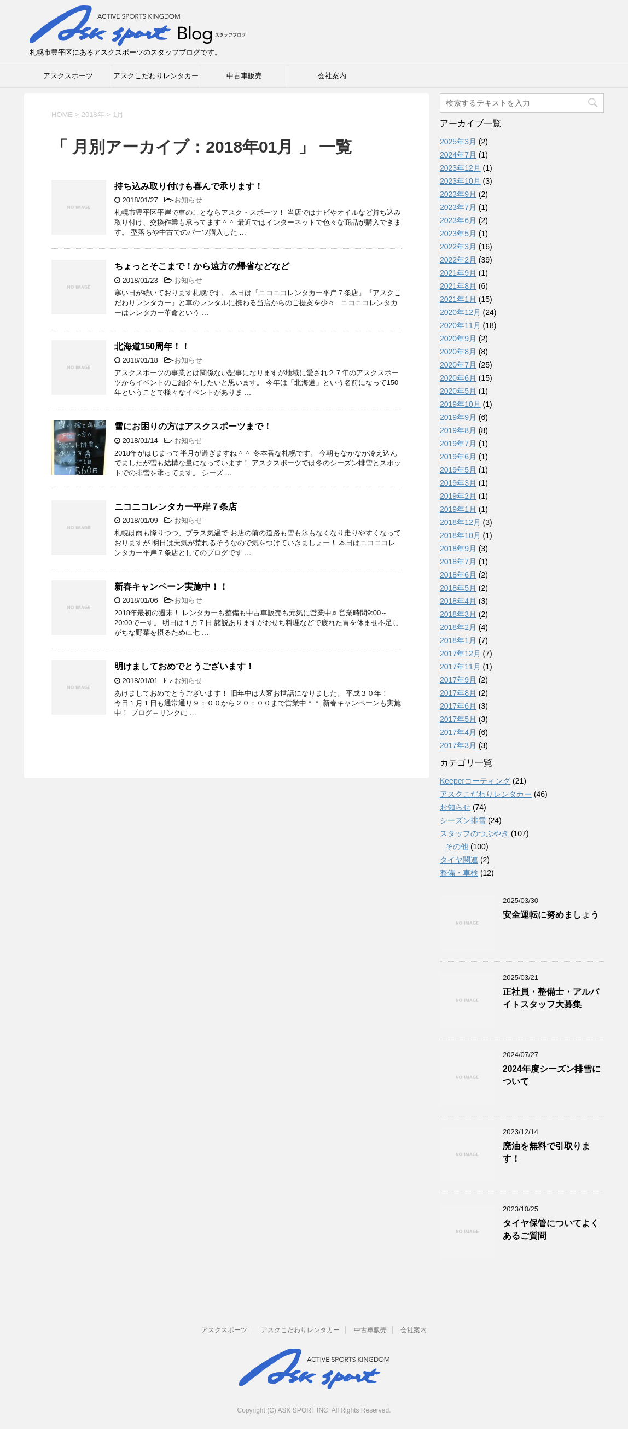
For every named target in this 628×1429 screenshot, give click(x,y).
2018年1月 (458, 640)
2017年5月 (458, 719)
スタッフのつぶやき (474, 833)
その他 (456, 846)
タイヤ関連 (459, 859)
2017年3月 (458, 745)
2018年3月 (458, 614)
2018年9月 (458, 548)
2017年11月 (460, 666)
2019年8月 (458, 430)
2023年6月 (458, 220)
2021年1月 (458, 299)
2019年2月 (458, 496)
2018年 (93, 114)
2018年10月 (460, 535)
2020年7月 (458, 364)
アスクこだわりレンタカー (156, 76)
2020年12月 (460, 312)
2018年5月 (458, 588)
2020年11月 (460, 325)
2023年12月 (460, 168)
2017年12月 (460, 653)
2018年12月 (460, 522)
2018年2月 (458, 627)
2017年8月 (458, 693)
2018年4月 (458, 601)
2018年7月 (458, 561)
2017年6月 (458, 706)
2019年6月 (458, 456)
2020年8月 (458, 351)
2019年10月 (460, 404)
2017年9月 (458, 679)
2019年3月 (458, 483)
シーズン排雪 (463, 820)
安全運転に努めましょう (551, 914)
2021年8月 (458, 286)
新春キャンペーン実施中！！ (171, 586)
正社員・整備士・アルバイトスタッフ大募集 (551, 998)
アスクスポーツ (68, 76)
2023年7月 (458, 207)
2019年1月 (458, 509)
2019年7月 (458, 443)
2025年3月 (458, 141)
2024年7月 (458, 154)
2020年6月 (458, 378)
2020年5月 (458, 391)
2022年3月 (458, 246)
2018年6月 (458, 574)
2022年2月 (458, 259)
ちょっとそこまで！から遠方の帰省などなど (201, 266)
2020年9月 (458, 338)
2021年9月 (458, 273)
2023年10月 (460, 181)
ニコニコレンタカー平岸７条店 (175, 506)
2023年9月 (458, 194)
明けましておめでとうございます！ (184, 666)
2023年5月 (458, 233)
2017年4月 (458, 732)
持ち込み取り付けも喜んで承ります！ (188, 186)
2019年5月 (458, 469)
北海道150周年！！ (152, 346)
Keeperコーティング (475, 781)
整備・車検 (459, 872)
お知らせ (188, 200)
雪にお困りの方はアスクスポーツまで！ (193, 426)
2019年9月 (458, 417)
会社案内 (332, 76)
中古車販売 (244, 76)
